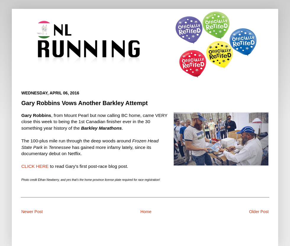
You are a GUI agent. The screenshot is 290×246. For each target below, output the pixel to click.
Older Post (259, 211)
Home (145, 211)
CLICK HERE (35, 166)
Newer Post (32, 211)
